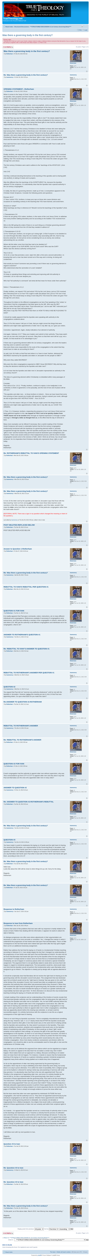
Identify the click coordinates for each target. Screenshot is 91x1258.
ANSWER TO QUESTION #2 (15, 788)
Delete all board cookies (64, 1252)
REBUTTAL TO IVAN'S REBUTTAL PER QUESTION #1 (26, 587)
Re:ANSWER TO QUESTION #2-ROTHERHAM (23, 702)
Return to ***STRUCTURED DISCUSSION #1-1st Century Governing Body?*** (26, 1237)
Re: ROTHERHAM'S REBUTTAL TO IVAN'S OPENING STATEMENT (31, 453)
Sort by (51, 1229)
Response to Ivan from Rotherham (18, 923)
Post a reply (8, 47)
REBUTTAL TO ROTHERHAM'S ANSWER (21, 726)
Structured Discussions (21, 26)
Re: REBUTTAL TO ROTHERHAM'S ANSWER (22, 740)
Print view (82, 26)
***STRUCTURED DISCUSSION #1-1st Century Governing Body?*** (50, 26)
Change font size (85, 26)
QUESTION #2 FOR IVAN (14, 764)
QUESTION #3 (9, 840)
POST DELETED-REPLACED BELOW (19, 525)
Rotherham (9, 53)
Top (86, 71)
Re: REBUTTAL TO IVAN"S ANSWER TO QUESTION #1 (26, 649)
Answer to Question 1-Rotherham (18, 549)
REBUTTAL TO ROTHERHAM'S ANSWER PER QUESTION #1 (29, 673)
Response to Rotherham (14, 909)
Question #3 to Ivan (12, 1144)
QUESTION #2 (9, 687)
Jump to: (10, 1239)
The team (52, 1252)
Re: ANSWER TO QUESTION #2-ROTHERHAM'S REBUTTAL (29, 802)
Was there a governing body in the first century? (27, 35)
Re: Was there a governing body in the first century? (26, 75)
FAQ (80, 30)
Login (85, 30)
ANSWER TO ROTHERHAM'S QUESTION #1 (22, 635)
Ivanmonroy (9, 77)
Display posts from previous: (31, 1229)
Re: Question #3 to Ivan (13, 1168)
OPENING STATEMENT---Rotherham (19, 89)
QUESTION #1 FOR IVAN (14, 611)
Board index (9, 26)
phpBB (39, 1255)
